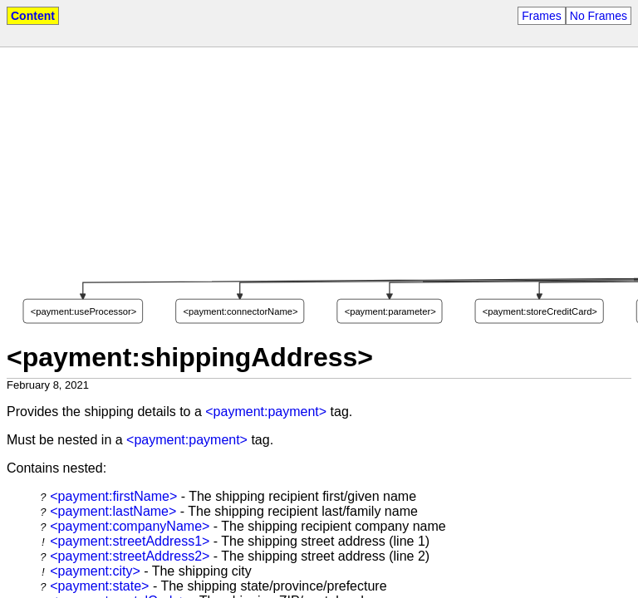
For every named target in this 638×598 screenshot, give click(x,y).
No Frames (598, 15)
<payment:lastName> (113, 511)
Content (33, 15)
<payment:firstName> (113, 496)
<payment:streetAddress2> (129, 556)
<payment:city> (95, 571)
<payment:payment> (265, 411)
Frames (541, 15)
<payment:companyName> (129, 526)
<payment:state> (99, 586)
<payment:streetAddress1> (129, 541)
